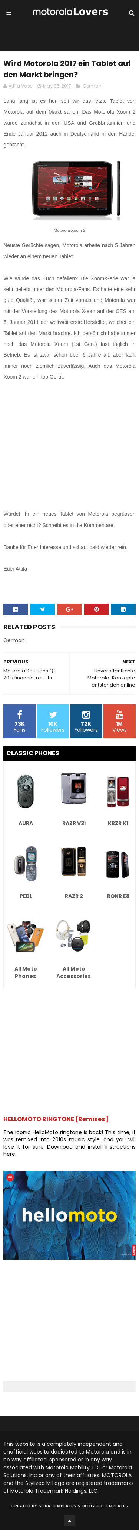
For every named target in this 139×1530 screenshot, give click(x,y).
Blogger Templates (105, 1506)
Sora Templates (57, 1506)
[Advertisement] (69, 446)
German (92, 86)
